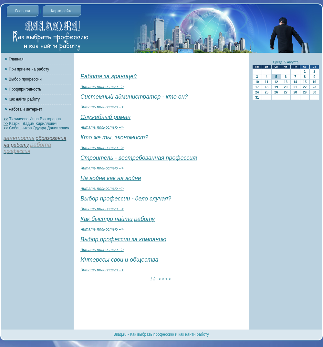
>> (6, 119)
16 (314, 82)
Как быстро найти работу (117, 219)
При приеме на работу (29, 69)
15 (305, 82)
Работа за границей (108, 76)
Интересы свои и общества (119, 259)
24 (257, 92)
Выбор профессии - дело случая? (125, 198)
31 (257, 97)
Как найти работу (24, 99)
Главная (22, 11)
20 (285, 87)
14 (295, 82)
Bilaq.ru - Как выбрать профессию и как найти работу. (161, 334)
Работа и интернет (25, 109)
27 (285, 92)
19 (276, 87)
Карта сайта (62, 11)
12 (276, 82)
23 (314, 87)
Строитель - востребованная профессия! (138, 158)
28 (295, 92)
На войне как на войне (110, 178)
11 (266, 82)
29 (305, 92)
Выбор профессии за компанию (123, 239)
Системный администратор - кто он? (134, 96)
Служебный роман (105, 117)
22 (305, 87)
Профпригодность (25, 89)
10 (257, 82)
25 (266, 92)
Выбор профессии (25, 79)
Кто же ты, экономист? (114, 137)
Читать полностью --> (102, 86)
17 (257, 87)
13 (285, 82)
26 (276, 92)
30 (314, 92)
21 (295, 87)
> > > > (164, 279)
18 (266, 87)
